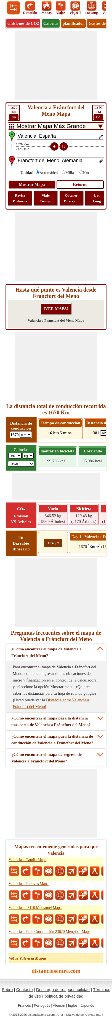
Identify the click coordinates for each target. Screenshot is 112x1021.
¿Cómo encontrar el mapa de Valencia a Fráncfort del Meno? (46, 652)
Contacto (24, 989)
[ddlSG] (21, 464)
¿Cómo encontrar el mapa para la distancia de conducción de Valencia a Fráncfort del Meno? (52, 739)
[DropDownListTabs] (56, 126)
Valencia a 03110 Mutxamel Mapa (35, 908)
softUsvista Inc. (91, 1014)
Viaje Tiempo (45, 198)
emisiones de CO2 (23, 23)
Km (13, 112)
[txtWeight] (15, 455)
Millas (70, 173)
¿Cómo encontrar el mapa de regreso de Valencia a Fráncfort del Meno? (46, 757)
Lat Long (97, 198)
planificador (73, 23)
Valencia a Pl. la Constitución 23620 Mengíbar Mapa (49, 932)
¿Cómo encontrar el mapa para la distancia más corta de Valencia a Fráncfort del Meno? (51, 721)
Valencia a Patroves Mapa (29, 884)
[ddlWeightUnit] (28, 455)
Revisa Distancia (20, 198)
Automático (48, 173)
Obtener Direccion (71, 198)
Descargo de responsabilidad (63, 989)
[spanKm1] (94, 546)
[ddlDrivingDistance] (25, 435)
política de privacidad (63, 996)
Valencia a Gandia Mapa (27, 860)
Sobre (7, 989)
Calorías (50, 23)
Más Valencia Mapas (29, 958)
